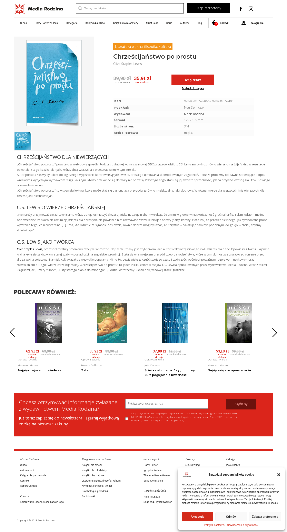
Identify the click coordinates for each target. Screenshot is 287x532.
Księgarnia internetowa (96, 459)
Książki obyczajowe (93, 475)
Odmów (231, 517)
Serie (169, 23)
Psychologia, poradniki (95, 491)
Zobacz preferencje (265, 517)
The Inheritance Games (157, 475)
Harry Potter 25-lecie (46, 23)
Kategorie (72, 23)
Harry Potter (151, 464)
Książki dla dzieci (95, 23)
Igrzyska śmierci (153, 470)
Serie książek (151, 459)
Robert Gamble (28, 485)
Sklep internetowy (208, 8)
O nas (23, 23)
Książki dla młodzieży (125, 23)
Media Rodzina (194, 114)
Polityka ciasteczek (214, 525)
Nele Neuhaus (152, 496)
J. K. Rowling (192, 464)
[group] (54, 83)
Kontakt (24, 480)
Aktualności (27, 470)
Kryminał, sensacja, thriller (97, 485)
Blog (199, 23)
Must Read (152, 23)
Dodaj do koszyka (193, 88)
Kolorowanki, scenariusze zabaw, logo (42, 501)
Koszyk (222, 23)
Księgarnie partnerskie (33, 475)
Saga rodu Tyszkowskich (158, 501)
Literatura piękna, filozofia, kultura (143, 47)
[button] (279, 475)
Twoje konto (233, 464)
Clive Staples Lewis (29, 249)
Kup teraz (193, 80)
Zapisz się (241, 404)
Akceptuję (197, 517)
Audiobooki (88, 496)
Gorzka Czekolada (155, 490)
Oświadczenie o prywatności (242, 525)
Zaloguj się (257, 23)
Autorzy (184, 23)
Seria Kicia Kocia (153, 480)
